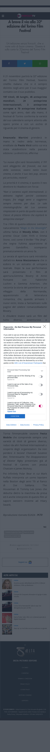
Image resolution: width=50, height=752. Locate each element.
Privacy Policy (38, 425)
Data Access (25, 425)
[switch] (41, 376)
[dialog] (25, 376)
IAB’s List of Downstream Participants (28, 363)
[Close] (45, 327)
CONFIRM (14, 416)
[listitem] (25, 370)
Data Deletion (11, 425)
